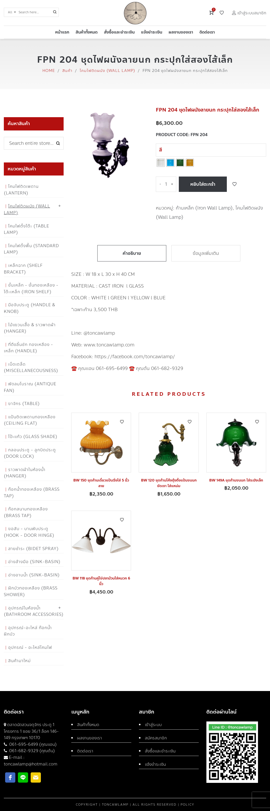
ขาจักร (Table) (24, 403)
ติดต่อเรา (85, 751)
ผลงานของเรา (89, 738)
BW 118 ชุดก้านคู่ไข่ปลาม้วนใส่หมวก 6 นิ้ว (101, 581)
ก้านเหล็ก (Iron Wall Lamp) (204, 208)
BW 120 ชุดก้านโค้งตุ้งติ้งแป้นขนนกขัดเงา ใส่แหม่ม (169, 483)
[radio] (161, 163)
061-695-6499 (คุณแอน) (32, 744)
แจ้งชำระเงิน (155, 764)
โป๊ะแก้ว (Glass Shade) (32, 436)
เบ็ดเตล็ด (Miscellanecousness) (31, 367)
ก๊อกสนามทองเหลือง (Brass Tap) (26, 512)
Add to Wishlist (234, 184)
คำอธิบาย (132, 253)
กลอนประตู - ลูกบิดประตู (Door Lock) (30, 453)
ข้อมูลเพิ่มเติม (206, 253)
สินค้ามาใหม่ (19, 660)
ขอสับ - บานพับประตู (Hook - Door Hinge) (29, 532)
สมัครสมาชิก (156, 738)
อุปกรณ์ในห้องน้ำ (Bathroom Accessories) (34, 611)
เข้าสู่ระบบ (153, 724)
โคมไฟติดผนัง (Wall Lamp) (107, 71)
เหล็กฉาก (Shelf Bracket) (23, 268)
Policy (187, 804)
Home (48, 71)
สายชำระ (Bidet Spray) (33, 548)
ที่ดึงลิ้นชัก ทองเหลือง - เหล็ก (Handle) (28, 347)
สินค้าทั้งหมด (88, 724)
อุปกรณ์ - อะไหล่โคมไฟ (30, 647)
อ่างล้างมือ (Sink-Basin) (34, 561)
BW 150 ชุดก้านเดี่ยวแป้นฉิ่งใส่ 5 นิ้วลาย (101, 483)
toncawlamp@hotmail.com (30, 764)
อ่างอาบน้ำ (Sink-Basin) (34, 575)
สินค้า (67, 71)
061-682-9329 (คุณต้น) (31, 751)
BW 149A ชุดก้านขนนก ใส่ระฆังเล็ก (236, 480)
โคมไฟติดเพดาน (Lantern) (21, 189)
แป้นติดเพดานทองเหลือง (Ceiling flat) (29, 420)
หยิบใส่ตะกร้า (202, 184)
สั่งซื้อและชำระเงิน (160, 751)
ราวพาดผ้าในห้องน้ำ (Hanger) (24, 472)
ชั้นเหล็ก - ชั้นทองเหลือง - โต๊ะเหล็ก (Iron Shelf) (31, 288)
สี (160, 150)
